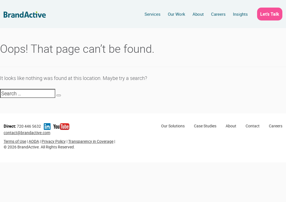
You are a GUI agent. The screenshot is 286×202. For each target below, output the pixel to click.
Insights (240, 14)
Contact (253, 125)
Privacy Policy (54, 141)
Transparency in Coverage (90, 141)
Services (153, 14)
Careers (218, 14)
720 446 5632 (22, 126)
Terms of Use (15, 141)
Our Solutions (173, 125)
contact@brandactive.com (27, 132)
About (198, 14)
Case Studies (205, 125)
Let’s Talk (269, 14)
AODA (34, 141)
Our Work (176, 14)
